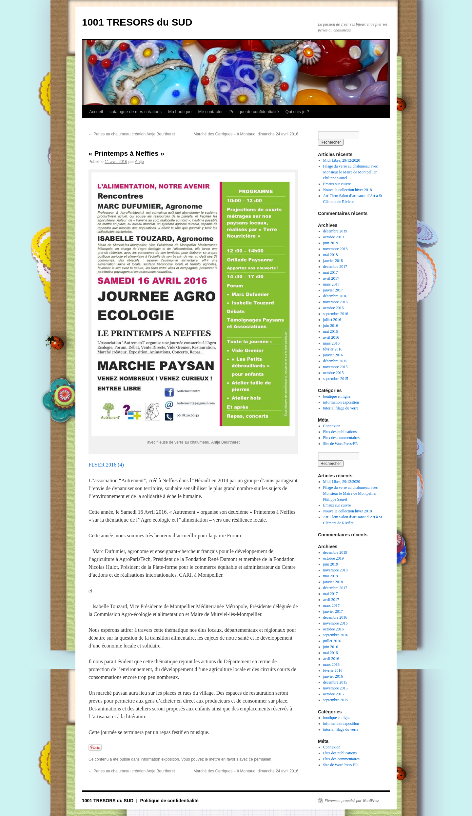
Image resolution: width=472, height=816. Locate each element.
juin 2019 (330, 243)
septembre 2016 (335, 313)
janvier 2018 (333, 260)
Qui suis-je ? (297, 111)
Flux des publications (340, 431)
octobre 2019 (333, 237)
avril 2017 (331, 278)
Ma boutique (180, 111)
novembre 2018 (335, 249)
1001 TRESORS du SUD (137, 22)
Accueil (96, 111)
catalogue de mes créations (135, 111)
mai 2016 (330, 331)
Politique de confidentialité (254, 111)
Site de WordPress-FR (340, 443)
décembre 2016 (335, 296)
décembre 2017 (335, 266)
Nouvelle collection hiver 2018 (347, 190)
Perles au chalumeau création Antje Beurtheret (131, 134)
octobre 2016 (333, 308)
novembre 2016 (335, 302)
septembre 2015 (335, 378)
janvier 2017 (333, 290)
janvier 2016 (333, 355)
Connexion (332, 426)
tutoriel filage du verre (341, 408)
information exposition (160, 759)
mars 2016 (331, 343)
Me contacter (210, 111)
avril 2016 (331, 337)
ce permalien (260, 759)
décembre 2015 (335, 361)
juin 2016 (330, 325)
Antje (139, 161)
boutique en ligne (336, 396)
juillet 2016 (332, 319)
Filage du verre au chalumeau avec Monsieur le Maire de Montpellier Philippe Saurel (350, 172)
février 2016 (333, 349)
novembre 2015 (335, 367)
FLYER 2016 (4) (106, 465)
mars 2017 (331, 284)
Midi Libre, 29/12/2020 (341, 160)
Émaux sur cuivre (337, 184)
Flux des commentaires (341, 437)
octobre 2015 (333, 372)
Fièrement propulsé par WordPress (351, 800)
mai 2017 (330, 272)
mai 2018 (330, 254)
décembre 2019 (335, 231)
